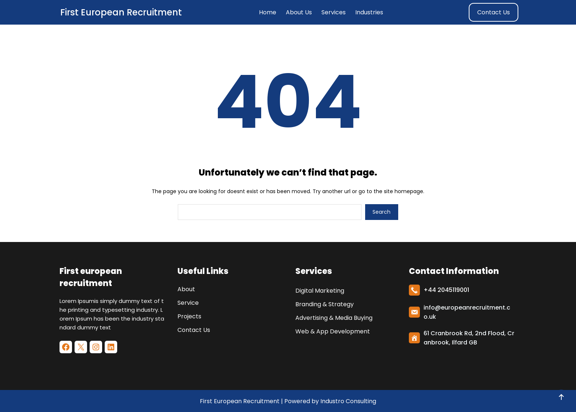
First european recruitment (121, 12)
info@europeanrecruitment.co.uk (467, 312)
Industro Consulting (348, 401)
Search (381, 212)
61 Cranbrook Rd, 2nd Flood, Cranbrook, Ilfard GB (469, 338)
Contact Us (493, 12)
